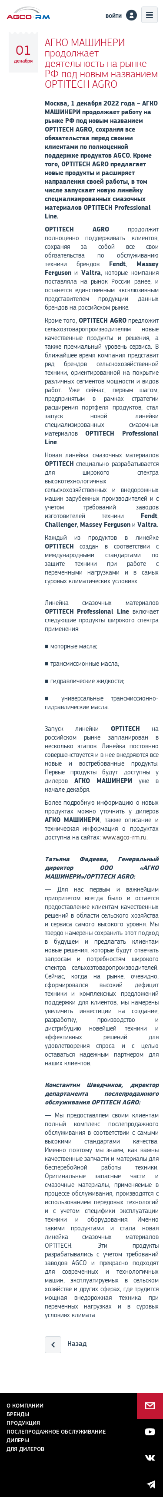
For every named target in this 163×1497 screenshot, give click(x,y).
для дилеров (25, 1449)
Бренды (18, 1414)
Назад (76, 1343)
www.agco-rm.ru (124, 837)
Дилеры (18, 1440)
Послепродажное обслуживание (56, 1431)
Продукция (23, 1423)
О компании (25, 1405)
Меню (149, 15)
